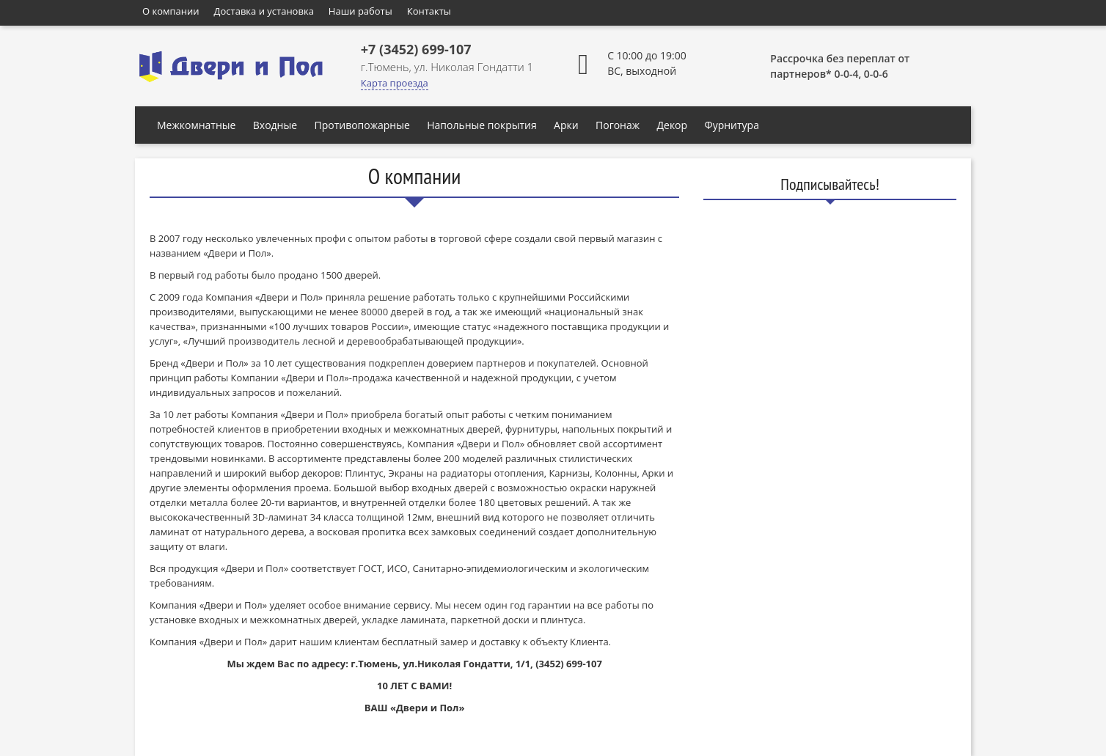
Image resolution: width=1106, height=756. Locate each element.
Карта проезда (394, 82)
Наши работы (360, 11)
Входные (275, 125)
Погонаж (618, 125)
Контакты (429, 11)
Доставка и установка (264, 11)
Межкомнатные (196, 125)
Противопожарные (361, 125)
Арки (566, 125)
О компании (170, 11)
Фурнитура (732, 125)
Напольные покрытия (481, 125)
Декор (671, 125)
